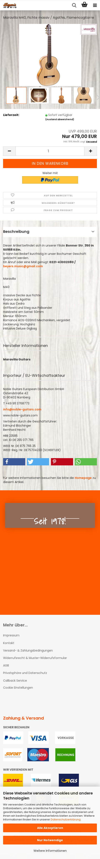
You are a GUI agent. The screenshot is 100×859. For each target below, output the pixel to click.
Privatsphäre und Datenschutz (25, 673)
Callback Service (15, 680)
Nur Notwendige (50, 840)
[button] (9, 151)
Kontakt (8, 643)
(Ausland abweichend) (59, 119)
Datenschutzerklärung (66, 819)
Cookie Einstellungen (18, 688)
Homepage (83, 478)
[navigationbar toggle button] (95, 5)
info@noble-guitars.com (22, 409)
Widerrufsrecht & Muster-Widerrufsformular (35, 658)
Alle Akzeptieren (50, 828)
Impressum (11, 635)
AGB (6, 665)
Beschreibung (16, 231)
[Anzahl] (50, 151)
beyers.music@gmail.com (23, 266)
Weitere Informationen (50, 851)
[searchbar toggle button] (74, 5)
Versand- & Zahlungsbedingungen (28, 650)
